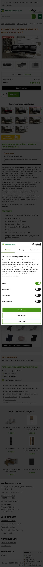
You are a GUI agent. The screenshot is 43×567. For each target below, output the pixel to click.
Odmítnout (21, 321)
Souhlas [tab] (8, 250)
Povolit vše (21, 310)
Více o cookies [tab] (35, 250)
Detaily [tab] (21, 250)
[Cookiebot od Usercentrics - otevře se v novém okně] (32, 244)
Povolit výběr (21, 315)
